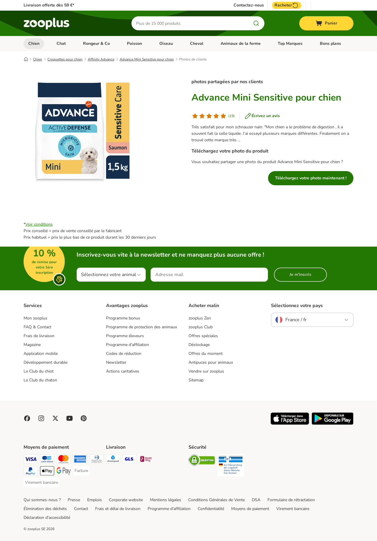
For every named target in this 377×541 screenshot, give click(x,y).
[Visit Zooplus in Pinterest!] (83, 418)
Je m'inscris (300, 274)
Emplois (94, 500)
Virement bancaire (292, 509)
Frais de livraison (39, 336)
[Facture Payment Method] (81, 471)
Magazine (32, 344)
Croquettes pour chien (64, 59)
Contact (81, 509)
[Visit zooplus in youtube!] (69, 418)
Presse (74, 500)
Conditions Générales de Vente (216, 500)
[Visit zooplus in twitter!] (55, 418)
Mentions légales (165, 500)
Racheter (287, 5)
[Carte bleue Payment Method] (47, 460)
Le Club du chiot (39, 371)
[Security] (201, 461)
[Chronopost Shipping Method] (113, 460)
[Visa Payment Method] (31, 460)
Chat (61, 43)
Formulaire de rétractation (291, 500)
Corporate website (126, 500)
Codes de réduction (123, 353)
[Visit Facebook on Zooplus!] (27, 418)
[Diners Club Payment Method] (97, 460)
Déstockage (199, 344)
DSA (256, 500)
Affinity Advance (101, 59)
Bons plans (330, 43)
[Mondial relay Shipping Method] (146, 460)
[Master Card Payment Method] (64, 460)
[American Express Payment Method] (80, 460)
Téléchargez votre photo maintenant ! (310, 178)
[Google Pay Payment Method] (64, 472)
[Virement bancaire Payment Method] (41, 482)
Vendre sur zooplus (206, 371)
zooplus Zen (199, 318)
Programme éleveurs (125, 336)
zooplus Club (200, 327)
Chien (33, 43)
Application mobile (41, 353)
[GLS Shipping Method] (130, 460)
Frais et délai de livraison (117, 509)
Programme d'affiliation (127, 344)
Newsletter (116, 362)
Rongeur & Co (96, 43)
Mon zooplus (35, 318)
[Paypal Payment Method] (31, 472)
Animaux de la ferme (241, 43)
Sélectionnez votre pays (297, 305)
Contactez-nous (249, 5)
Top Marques (290, 43)
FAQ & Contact (37, 327)
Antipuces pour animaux (210, 362)
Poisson (134, 43)
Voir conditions (39, 224)
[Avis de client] (213, 115)
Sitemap (196, 380)
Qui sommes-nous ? (42, 500)
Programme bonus (123, 318)
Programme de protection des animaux (141, 327)
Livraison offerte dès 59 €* (49, 5)
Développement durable (45, 362)
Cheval (196, 43)
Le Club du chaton (40, 380)
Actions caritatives (122, 371)
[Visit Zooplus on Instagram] (41, 418)
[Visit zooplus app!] (290, 423)
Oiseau (166, 43)
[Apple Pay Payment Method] (47, 472)
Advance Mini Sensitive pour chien (147, 59)
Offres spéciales (203, 336)
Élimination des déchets (45, 509)
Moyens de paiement (250, 509)
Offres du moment (205, 353)
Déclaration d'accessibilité (47, 517)
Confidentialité (211, 509)
